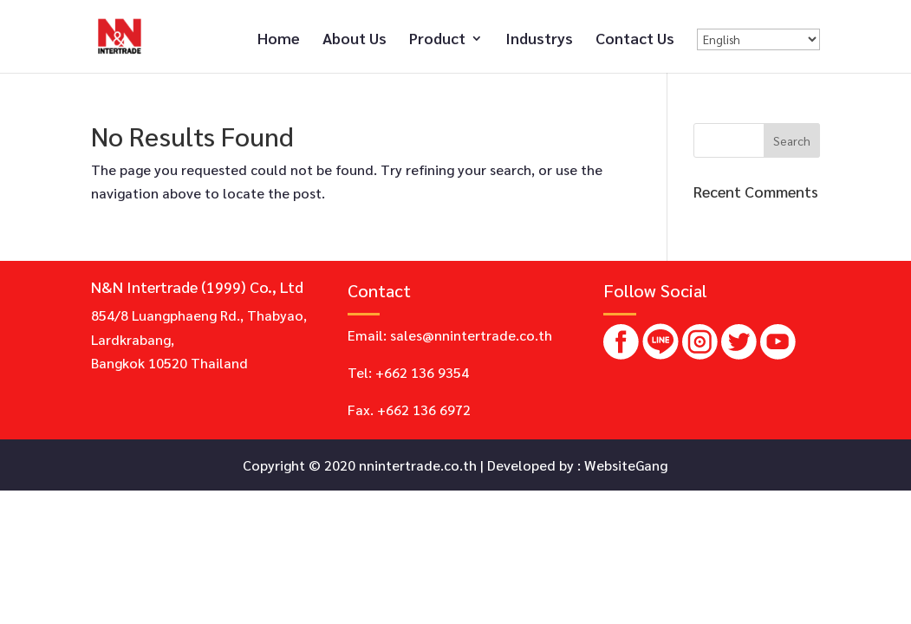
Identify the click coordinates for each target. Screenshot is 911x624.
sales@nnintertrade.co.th (471, 335)
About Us (354, 40)
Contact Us (634, 40)
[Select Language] (758, 39)
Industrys (539, 40)
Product (437, 40)
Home (278, 40)
